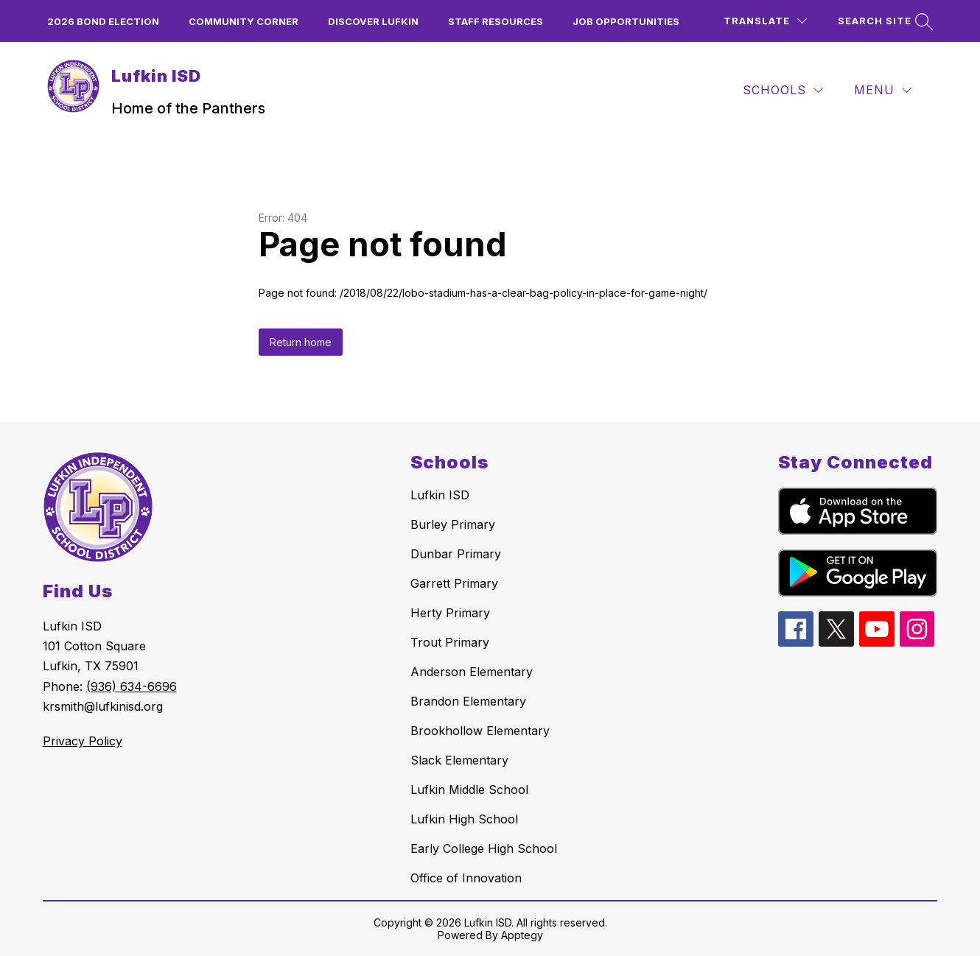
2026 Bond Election (103, 21)
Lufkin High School (464, 819)
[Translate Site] (765, 21)
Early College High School (483, 848)
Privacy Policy (82, 741)
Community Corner (243, 21)
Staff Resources (495, 21)
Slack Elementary (459, 760)
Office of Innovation (466, 878)
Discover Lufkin (373, 21)
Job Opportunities (626, 21)
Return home (301, 342)
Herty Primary (450, 612)
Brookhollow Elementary (480, 730)
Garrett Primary (454, 583)
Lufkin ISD (439, 495)
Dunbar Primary (455, 553)
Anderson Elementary (471, 671)
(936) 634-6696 (131, 686)
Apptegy (522, 935)
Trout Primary (449, 642)
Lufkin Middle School (469, 789)
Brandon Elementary (468, 701)
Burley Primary (452, 524)
